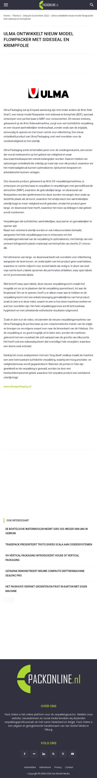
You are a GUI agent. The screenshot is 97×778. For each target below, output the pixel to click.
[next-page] (11, 600)
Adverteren (45, 767)
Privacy (58, 767)
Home (7, 15)
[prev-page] (6, 600)
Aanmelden (30, 767)
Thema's (16, 15)
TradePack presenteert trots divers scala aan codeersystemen (48, 544)
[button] (6, 5)
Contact (69, 767)
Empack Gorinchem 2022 (36, 15)
